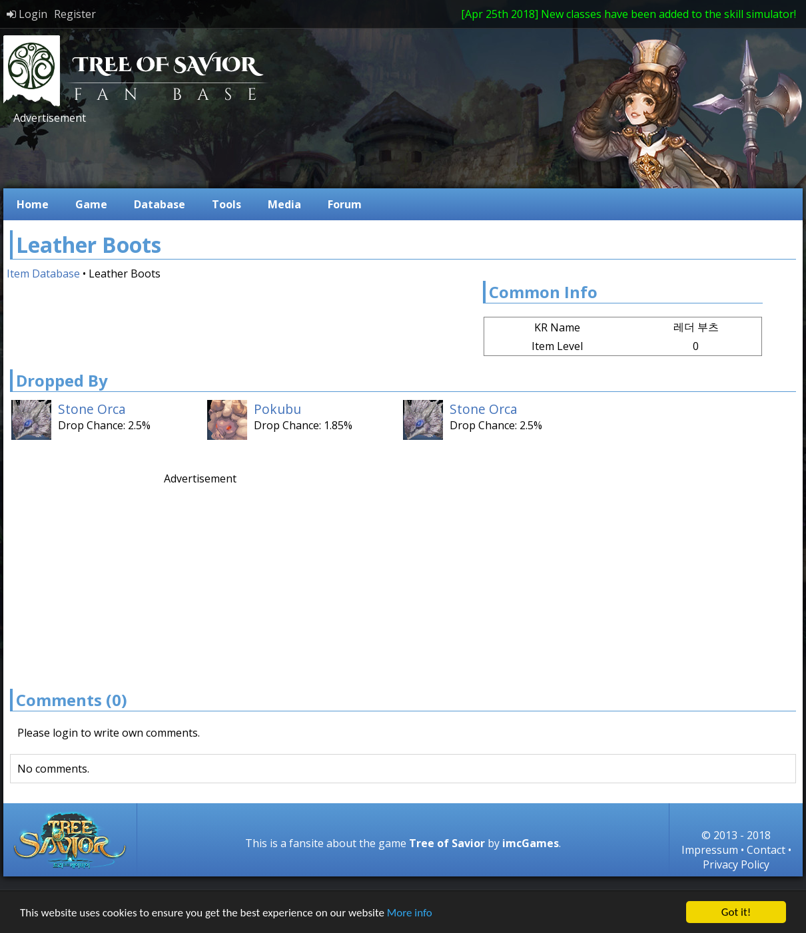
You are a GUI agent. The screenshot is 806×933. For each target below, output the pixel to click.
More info (409, 913)
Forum (345, 204)
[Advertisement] (252, 155)
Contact (766, 849)
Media (284, 204)
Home (33, 204)
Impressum (709, 849)
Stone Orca (92, 409)
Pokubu (277, 409)
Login (27, 14)
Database (159, 204)
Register (75, 14)
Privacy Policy (736, 864)
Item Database (43, 273)
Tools (226, 204)
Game (91, 204)
